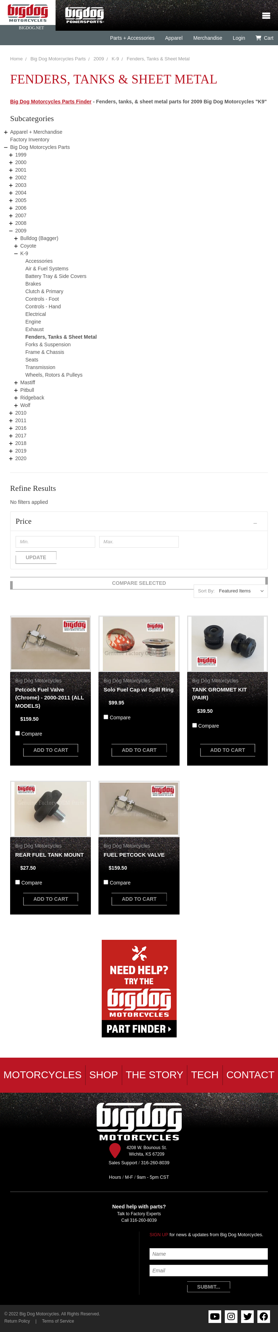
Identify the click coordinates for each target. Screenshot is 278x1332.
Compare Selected (139, 583)
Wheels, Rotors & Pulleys (54, 375)
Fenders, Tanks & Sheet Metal (158, 58)
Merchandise (207, 38)
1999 (20, 155)
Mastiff (27, 382)
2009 (98, 58)
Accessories (38, 261)
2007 (20, 215)
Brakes (33, 284)
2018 (20, 443)
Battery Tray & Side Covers (56, 276)
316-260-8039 (143, 1220)
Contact (250, 1074)
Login (239, 38)
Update (36, 557)
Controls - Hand (43, 306)
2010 (20, 413)
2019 (20, 451)
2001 (20, 170)
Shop (103, 1074)
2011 (20, 420)
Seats (31, 360)
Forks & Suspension (48, 344)
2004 (20, 193)
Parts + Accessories (132, 38)
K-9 (115, 58)
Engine (33, 322)
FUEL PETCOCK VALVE (134, 855)
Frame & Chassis (44, 352)
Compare (31, 734)
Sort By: (206, 591)
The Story (154, 1074)
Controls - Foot (42, 299)
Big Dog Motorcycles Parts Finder (51, 101)
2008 (20, 223)
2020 (20, 458)
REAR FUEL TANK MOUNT (49, 855)
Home (16, 58)
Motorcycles (43, 1074)
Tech (205, 1074)
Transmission (40, 367)
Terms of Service (58, 1321)
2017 (20, 435)
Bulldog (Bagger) (39, 238)
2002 (20, 177)
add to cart (50, 750)
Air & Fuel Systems (46, 268)
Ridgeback (32, 398)
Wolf (25, 405)
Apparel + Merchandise (36, 132)
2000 (20, 162)
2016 (20, 428)
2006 (20, 208)
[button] (139, 521)
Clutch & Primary (44, 291)
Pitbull (27, 390)
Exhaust (34, 329)
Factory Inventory (29, 139)
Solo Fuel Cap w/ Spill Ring (138, 689)
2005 (20, 200)
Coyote (28, 246)
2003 (20, 185)
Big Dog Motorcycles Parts (58, 58)
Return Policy (17, 1321)
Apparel (173, 38)
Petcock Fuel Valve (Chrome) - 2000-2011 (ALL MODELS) (49, 697)
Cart (264, 38)
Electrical (35, 314)
